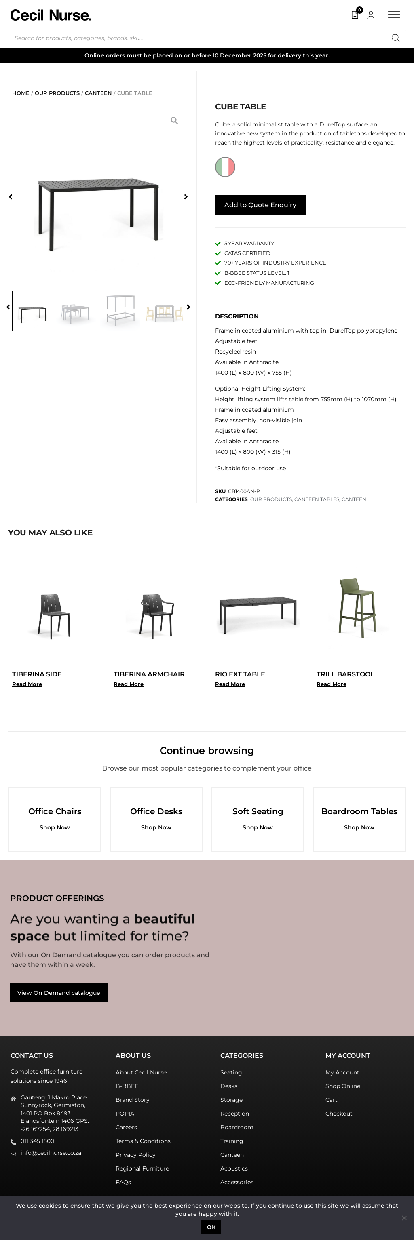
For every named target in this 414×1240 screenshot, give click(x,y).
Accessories (236, 1179)
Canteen (232, 1152)
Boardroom (236, 1124)
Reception (234, 1110)
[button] (8, 197)
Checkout (339, 1110)
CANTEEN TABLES (316, 496)
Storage (231, 1097)
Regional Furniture (142, 1165)
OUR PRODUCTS (57, 93)
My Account (342, 1069)
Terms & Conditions (143, 1138)
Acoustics (234, 1165)
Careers (126, 1124)
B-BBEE (127, 1083)
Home (21, 93)
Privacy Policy (136, 1152)
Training (231, 1138)
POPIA (125, 1110)
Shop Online (342, 1083)
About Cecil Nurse (141, 1069)
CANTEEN (98, 93)
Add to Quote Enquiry (260, 202)
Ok (211, 1227)
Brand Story (133, 1097)
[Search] (396, 38)
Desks (228, 1083)
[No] (404, 1218)
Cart (331, 1097)
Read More (27, 681)
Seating (231, 1069)
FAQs (123, 1179)
